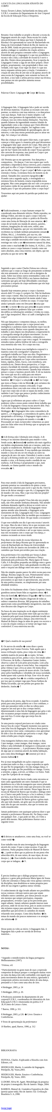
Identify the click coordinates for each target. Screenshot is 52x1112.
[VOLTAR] (6, 1108)
